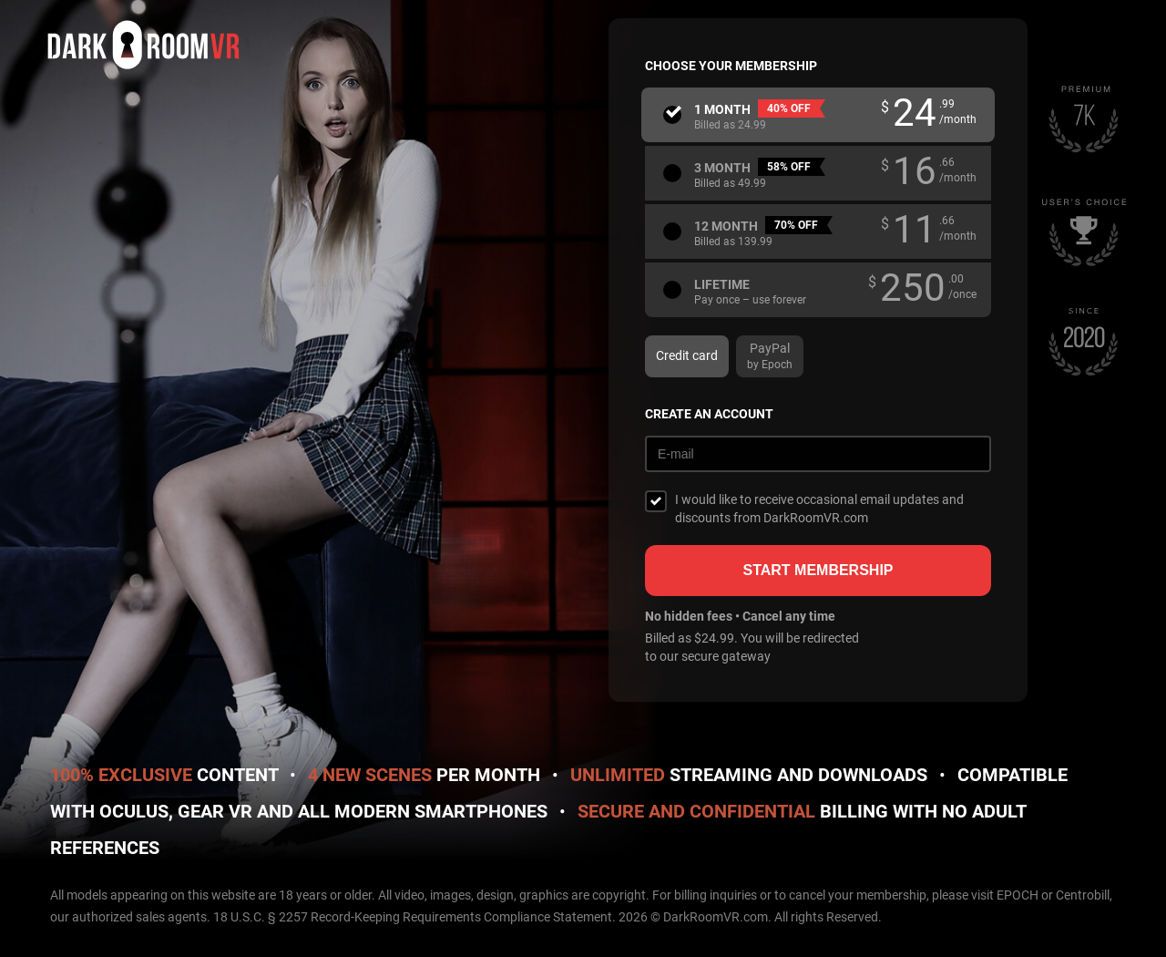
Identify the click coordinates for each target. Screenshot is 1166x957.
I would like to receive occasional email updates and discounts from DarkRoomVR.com (819, 508)
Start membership (817, 570)
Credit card (687, 355)
